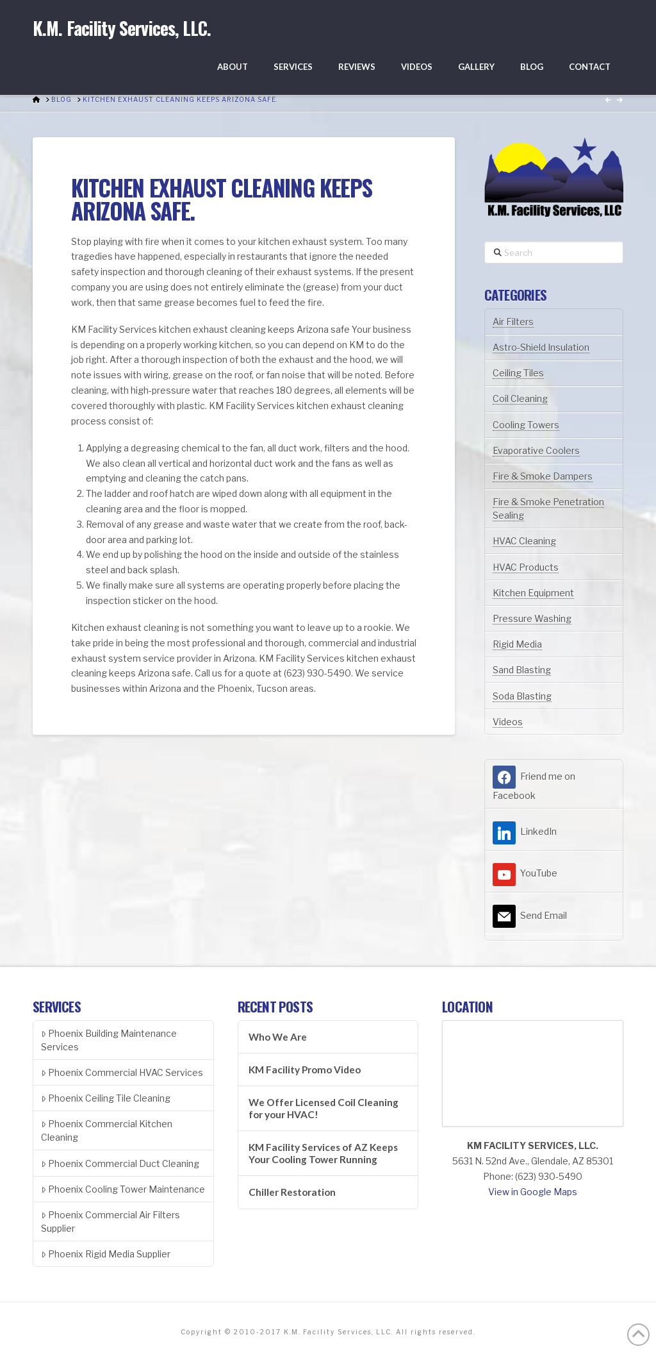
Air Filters (513, 321)
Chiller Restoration (292, 1192)
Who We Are (278, 1037)
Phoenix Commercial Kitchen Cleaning (106, 1130)
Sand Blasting (522, 669)
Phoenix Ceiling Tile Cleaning (105, 1098)
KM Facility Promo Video (305, 1069)
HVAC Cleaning (524, 540)
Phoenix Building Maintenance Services (109, 1040)
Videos (508, 721)
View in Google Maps (532, 1191)
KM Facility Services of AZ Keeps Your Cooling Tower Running (323, 1153)
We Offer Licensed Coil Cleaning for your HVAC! (323, 1108)
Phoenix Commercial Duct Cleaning (120, 1163)
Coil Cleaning (520, 398)
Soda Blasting (522, 696)
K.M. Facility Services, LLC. (122, 28)
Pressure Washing (532, 618)
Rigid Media (517, 644)
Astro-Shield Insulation (541, 347)
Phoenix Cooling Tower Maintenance (123, 1189)
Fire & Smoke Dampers (543, 476)
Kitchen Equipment (533, 592)
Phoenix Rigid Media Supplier (105, 1253)
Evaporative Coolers (536, 450)
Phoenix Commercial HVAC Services (122, 1072)
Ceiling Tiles (518, 372)
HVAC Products (526, 567)
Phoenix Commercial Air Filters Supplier (110, 1221)
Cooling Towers (526, 424)
